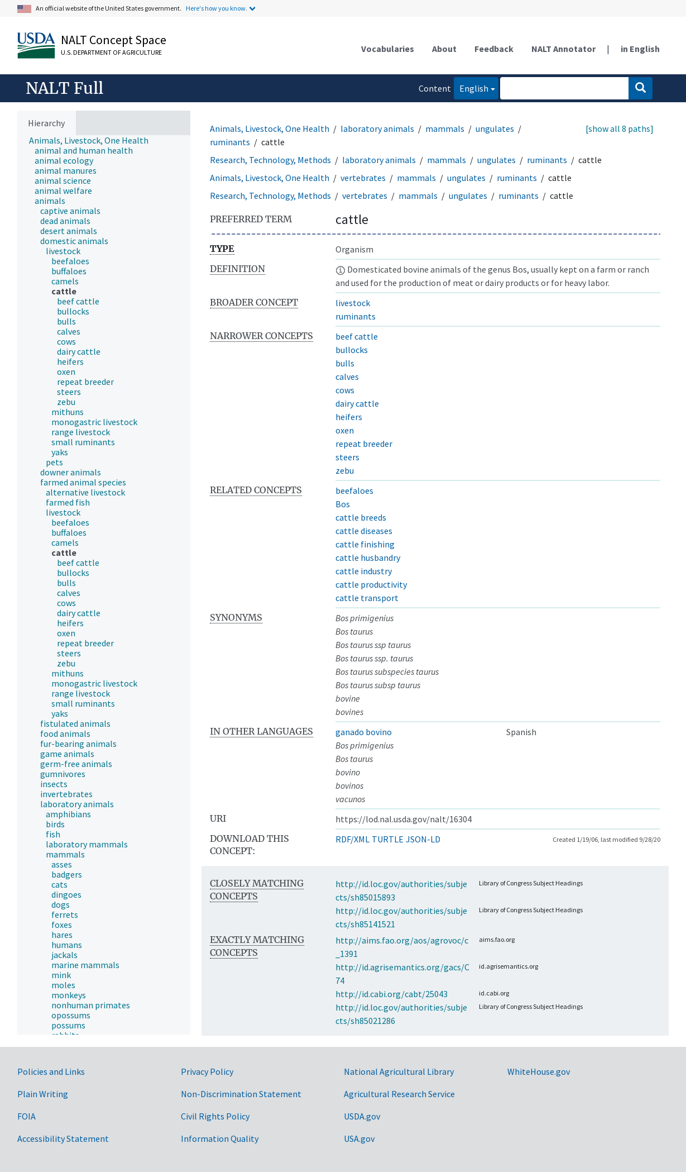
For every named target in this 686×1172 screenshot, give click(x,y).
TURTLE (388, 839)
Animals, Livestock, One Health (269, 128)
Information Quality (219, 1138)
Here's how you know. (216, 8)
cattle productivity (371, 584)
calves (347, 376)
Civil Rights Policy (215, 1116)
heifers (348, 416)
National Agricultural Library (399, 1071)
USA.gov (359, 1138)
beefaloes (354, 490)
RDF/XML (352, 839)
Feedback (494, 48)
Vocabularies (387, 48)
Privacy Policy (207, 1071)
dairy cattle (357, 403)
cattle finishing (365, 544)
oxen (344, 430)
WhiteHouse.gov (538, 1071)
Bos (342, 503)
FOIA (26, 1116)
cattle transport (367, 597)
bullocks (351, 349)
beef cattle (356, 336)
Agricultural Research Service (399, 1093)
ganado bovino (363, 731)
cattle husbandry (367, 557)
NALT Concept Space (113, 39)
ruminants (230, 141)
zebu (344, 470)
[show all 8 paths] (620, 128)
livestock (352, 302)
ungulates (495, 128)
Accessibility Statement (63, 1138)
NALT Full (64, 88)
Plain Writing (42, 1093)
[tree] (103, 585)
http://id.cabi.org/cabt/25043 (391, 993)
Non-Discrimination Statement (241, 1093)
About (444, 48)
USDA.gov (362, 1116)
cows (344, 390)
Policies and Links (51, 1071)
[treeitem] (93, 140)
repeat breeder (363, 443)
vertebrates (363, 177)
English (471, 87)
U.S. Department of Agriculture (111, 52)
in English (640, 48)
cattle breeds (360, 517)
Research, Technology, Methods (270, 159)
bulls (344, 363)
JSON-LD (423, 839)
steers (347, 457)
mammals (444, 128)
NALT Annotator (563, 48)
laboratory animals (377, 128)
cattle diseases (363, 530)
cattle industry (363, 571)
